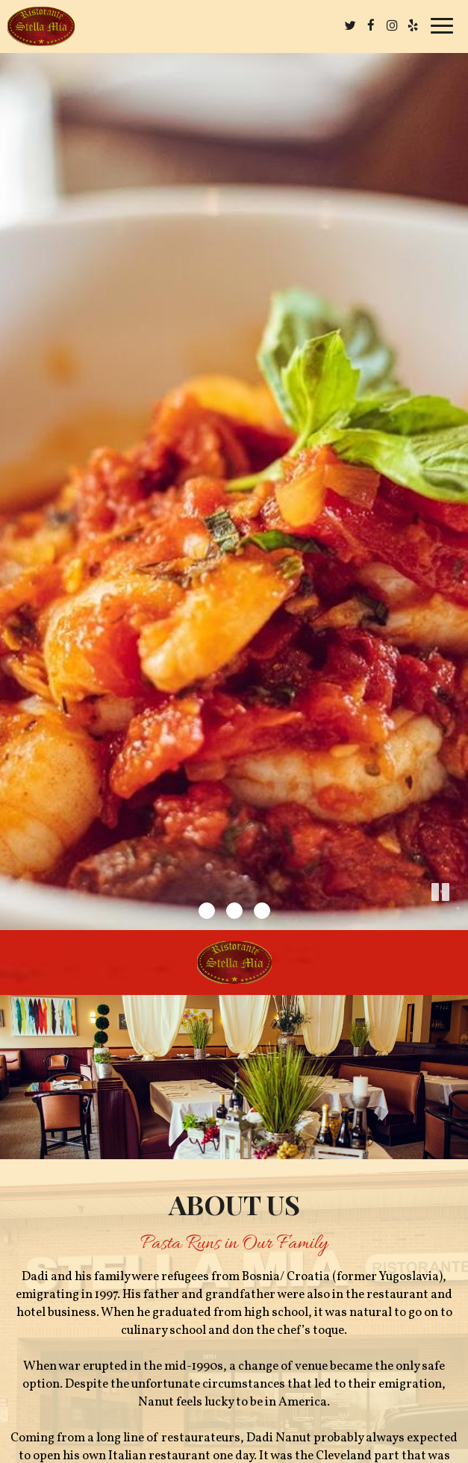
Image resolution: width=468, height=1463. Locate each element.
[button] (457, 919)
